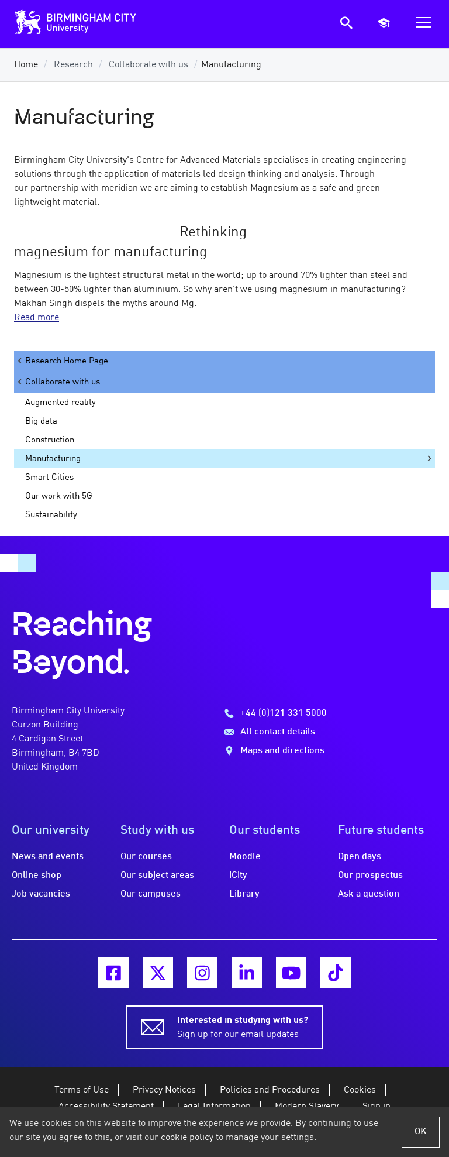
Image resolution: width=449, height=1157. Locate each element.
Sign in (376, 1106)
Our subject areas (157, 875)
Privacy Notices (164, 1090)
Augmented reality (60, 402)
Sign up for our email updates (242, 1026)
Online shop (36, 875)
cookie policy (187, 1137)
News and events (48, 856)
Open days (359, 856)
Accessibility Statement (106, 1106)
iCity (238, 875)
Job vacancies (41, 894)
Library (244, 894)
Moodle (245, 856)
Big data (41, 421)
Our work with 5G (58, 496)
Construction (49, 440)
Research (73, 65)
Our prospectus (370, 875)
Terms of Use (81, 1090)
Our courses (146, 856)
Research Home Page (62, 361)
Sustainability (51, 515)
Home (26, 65)
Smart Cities (49, 477)
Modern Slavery (307, 1106)
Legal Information (214, 1106)
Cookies (360, 1090)
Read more (36, 317)
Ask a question (368, 894)
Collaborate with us (148, 65)
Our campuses (150, 894)
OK (421, 1132)
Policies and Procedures (270, 1090)
